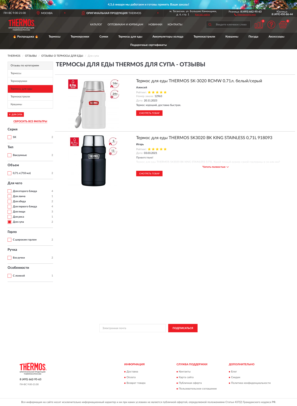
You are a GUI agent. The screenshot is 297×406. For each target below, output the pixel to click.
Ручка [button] (12, 250)
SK (14, 137)
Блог (234, 371)
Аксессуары (276, 36)
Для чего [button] (15, 183)
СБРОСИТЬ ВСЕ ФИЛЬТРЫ (30, 121)
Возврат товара (136, 383)
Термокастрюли (204, 36)
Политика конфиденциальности (251, 383)
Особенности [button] (18, 268)
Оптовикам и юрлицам (125, 24)
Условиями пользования (180, 336)
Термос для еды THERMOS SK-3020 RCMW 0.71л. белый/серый (199, 81)
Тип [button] (10, 147)
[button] (245, 14)
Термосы (54, 36)
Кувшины (231, 36)
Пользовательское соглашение (198, 388)
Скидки (235, 377)
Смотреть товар (149, 113)
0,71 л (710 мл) (22, 173)
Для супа (18, 222)
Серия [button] (12, 129)
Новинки (155, 24)
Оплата (131, 377)
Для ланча (19, 196)
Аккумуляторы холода (167, 36)
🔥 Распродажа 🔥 (25, 36)
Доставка (132, 371)
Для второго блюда (25, 191)
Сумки (103, 36)
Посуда (253, 36)
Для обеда (19, 201)
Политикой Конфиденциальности (147, 336)
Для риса (18, 217)
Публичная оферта (190, 383)
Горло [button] (12, 232)
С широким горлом (25, 239)
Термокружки (80, 36)
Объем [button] (13, 165)
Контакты (175, 24)
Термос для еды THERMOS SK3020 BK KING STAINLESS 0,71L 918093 (204, 138)
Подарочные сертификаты (148, 45)
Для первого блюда (25, 206)
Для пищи (19, 211)
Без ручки (19, 257)
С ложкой (19, 275)
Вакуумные (20, 155)
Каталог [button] (96, 24)
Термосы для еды (130, 36)
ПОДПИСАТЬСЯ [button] (183, 328)
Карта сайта (186, 377)
